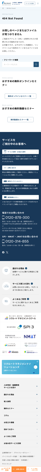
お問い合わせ (14, 169)
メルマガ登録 (6, 469)
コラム (6, 422)
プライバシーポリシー (21, 459)
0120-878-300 (17, 221)
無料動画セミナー (15, 200)
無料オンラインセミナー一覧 (19, 96)
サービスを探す (30, 3)
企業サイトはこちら (17, 372)
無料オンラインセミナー (18, 183)
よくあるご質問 (10, 443)
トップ (3, 8)
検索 (36, 64)
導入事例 (7, 408)
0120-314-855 (17, 245)
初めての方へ (9, 436)
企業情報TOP (6, 459)
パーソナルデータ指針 (9, 463)
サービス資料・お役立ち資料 (20, 152)
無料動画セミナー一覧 (20, 119)
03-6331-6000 (7, 234)
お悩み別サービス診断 (12, 450)
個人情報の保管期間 (26, 463)
